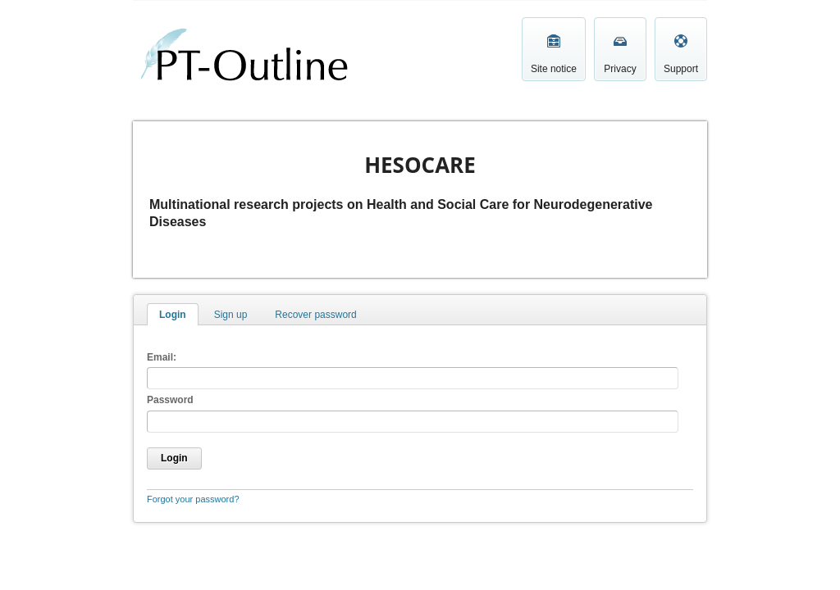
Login (172, 314)
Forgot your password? (193, 499)
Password (170, 400)
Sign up (231, 314)
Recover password (315, 314)
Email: (161, 357)
